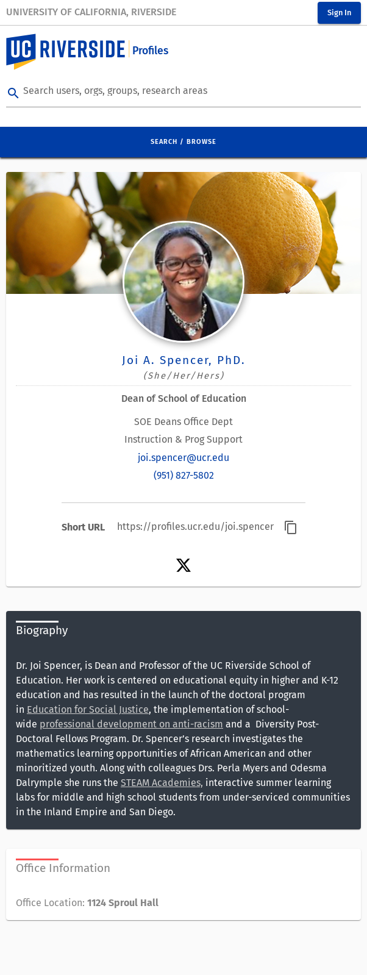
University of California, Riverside (91, 12)
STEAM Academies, (162, 782)
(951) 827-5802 (184, 475)
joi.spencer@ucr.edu (183, 457)
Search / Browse (183, 142)
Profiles (150, 51)
